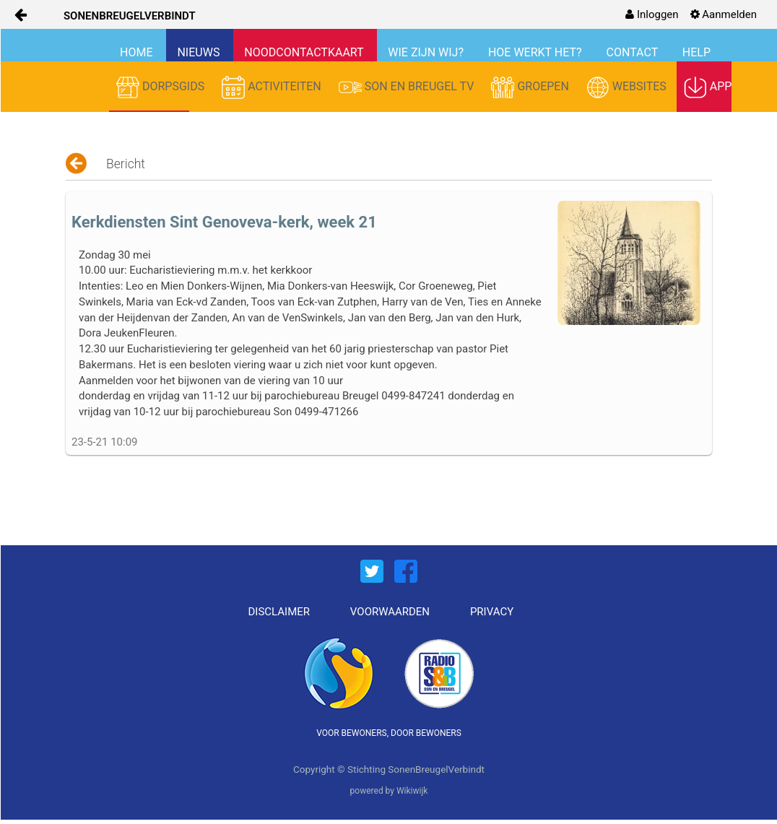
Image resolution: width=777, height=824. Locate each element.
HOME (137, 52)
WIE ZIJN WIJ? (427, 52)
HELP (696, 52)
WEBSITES (627, 87)
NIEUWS (199, 52)
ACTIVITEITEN (273, 87)
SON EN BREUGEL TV (408, 87)
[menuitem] (652, 14)
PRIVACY (491, 611)
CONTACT (634, 52)
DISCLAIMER (279, 611)
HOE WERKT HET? (536, 52)
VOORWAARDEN (390, 611)
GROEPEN (531, 87)
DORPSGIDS (161, 87)
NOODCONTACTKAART (305, 52)
